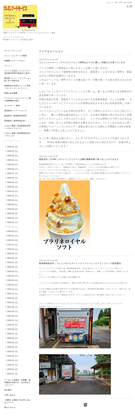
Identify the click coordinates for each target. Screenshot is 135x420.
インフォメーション (12, 141)
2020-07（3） (13, 333)
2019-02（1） (13, 356)
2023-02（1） (13, 231)
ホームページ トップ (13, 51)
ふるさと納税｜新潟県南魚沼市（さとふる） (17, 134)
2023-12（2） (13, 191)
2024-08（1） (13, 169)
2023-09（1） (13, 204)
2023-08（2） (13, 209)
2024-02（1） (13, 186)
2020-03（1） (13, 347)
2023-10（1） (13, 200)
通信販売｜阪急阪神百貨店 (15, 116)
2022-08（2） (13, 258)
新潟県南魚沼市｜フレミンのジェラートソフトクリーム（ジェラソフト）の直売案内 (80, 263)
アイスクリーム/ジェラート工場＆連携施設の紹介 (17, 99)
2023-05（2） (13, 218)
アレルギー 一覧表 (12, 106)
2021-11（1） (13, 293)
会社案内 (8, 390)
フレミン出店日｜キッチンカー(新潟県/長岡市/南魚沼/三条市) (17, 72)
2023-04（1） (13, 222)
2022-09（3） (13, 253)
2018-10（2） (13, 360)
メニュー (8, 66)
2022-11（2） (13, 244)
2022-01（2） (13, 284)
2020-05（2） (13, 342)
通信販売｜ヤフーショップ (15, 111)
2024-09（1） (13, 164)
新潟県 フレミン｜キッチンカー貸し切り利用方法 (17, 79)
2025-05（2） (13, 155)
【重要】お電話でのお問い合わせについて (17, 401)
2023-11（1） (13, 195)
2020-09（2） (13, 324)
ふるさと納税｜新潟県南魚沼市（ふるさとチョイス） (17, 127)
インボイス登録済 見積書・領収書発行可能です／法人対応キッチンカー (17, 382)
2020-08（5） (13, 329)
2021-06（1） (13, 311)
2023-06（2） (13, 213)
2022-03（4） (13, 275)
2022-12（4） (13, 240)
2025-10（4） (13, 146)
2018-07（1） (13, 364)
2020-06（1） (13, 338)
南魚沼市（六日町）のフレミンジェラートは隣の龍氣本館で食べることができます (79, 159)
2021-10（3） (13, 298)
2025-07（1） (13, 151)
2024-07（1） (13, 173)
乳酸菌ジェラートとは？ (14, 61)
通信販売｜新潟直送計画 (14, 121)
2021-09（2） (13, 302)
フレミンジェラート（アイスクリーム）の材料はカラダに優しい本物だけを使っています (82, 62)
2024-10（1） (13, 160)
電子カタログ (10, 408)
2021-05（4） (13, 315)
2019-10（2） (13, 351)
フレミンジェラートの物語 (15, 56)
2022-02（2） (13, 280)
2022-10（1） (13, 249)
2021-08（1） (13, 307)
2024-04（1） (13, 177)
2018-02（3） (13, 369)
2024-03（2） (13, 182)
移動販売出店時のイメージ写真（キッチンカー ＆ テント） (17, 87)
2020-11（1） (13, 320)
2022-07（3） (13, 262)
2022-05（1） (13, 267)
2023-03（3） (13, 226)
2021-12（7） (13, 289)
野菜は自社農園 (10, 93)
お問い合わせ (10, 395)
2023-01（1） (13, 235)
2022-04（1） (13, 271)
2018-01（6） (13, 373)
